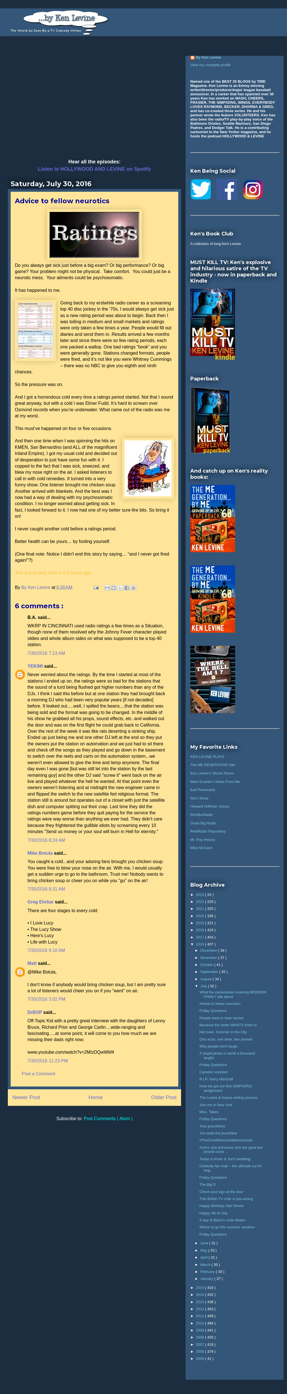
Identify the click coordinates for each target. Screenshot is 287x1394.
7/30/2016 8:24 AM (46, 840)
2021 (200, 909)
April (204, 1257)
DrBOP (35, 1012)
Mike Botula (40, 853)
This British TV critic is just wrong (226, 1199)
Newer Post (26, 1097)
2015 (200, 1288)
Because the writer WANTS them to (228, 1025)
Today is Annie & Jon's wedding (224, 1159)
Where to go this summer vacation (226, 1227)
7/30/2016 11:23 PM (47, 1060)
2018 (200, 930)
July (204, 986)
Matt (32, 963)
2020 (200, 916)
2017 (200, 937)
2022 (200, 902)
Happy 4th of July (213, 1213)
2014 (200, 1295)
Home (96, 1097)
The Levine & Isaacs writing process (228, 1097)
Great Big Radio (203, 823)
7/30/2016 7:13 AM (46, 653)
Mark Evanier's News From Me (215, 782)
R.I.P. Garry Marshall (216, 1079)
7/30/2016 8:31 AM (46, 889)
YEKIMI (35, 666)
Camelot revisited (213, 1072)
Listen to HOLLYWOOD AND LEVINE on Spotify (94, 169)
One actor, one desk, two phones (226, 1039)
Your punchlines (212, 1126)
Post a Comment (38, 1073)
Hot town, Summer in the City (223, 1032)
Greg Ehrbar (41, 902)
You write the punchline (218, 1133)
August (206, 979)
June (204, 1243)
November (209, 958)
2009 (200, 1330)
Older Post (164, 1097)
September (209, 972)
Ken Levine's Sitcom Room (212, 773)
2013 (200, 1302)
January (207, 1279)
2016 (200, 944)
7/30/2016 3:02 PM (46, 999)
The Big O (207, 1184)
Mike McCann (201, 848)
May (204, 1250)
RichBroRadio (201, 815)
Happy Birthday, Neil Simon (221, 1206)
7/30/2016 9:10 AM (46, 950)
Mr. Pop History (202, 840)
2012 (200, 1309)
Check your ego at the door (221, 1192)
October (207, 965)
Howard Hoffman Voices (209, 806)
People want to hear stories (221, 1018)
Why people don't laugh (218, 1046)
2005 (200, 1358)
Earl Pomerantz (203, 790)
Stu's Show (199, 798)
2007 (200, 1344)
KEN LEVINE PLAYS (207, 757)
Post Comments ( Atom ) (108, 1118)
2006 (200, 1351)
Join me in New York (215, 1105)
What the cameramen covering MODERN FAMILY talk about (232, 994)
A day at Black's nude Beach (222, 1220)
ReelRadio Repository (208, 831)
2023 (200, 895)
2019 (200, 923)
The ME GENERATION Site (212, 765)
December (209, 950)
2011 (200, 1316)
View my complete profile (210, 65)
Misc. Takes (208, 1112)
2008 (200, 1337)
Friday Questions (213, 1011)
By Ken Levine (208, 57)
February (208, 1272)
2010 (200, 1323)
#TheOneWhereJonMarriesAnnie (226, 1140)
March (206, 1265)
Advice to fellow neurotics (219, 1004)
